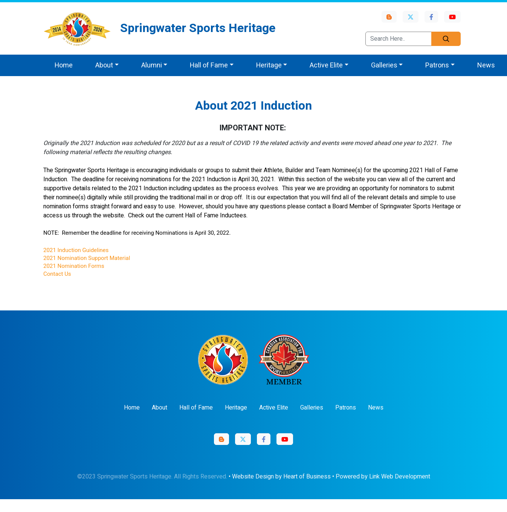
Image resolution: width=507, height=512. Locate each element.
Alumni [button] (151, 65)
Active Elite (273, 407)
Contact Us (57, 274)
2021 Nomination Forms (73, 266)
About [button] (104, 65)
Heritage (236, 407)
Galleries (311, 407)
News (486, 65)
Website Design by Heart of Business (281, 476)
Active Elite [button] (326, 65)
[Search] (446, 39)
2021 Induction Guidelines (75, 250)
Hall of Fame (196, 407)
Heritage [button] (269, 65)
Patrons (345, 407)
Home (64, 65)
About (159, 407)
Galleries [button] (384, 65)
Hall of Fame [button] (209, 65)
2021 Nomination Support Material (86, 258)
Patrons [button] (437, 65)
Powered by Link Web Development (383, 476)
